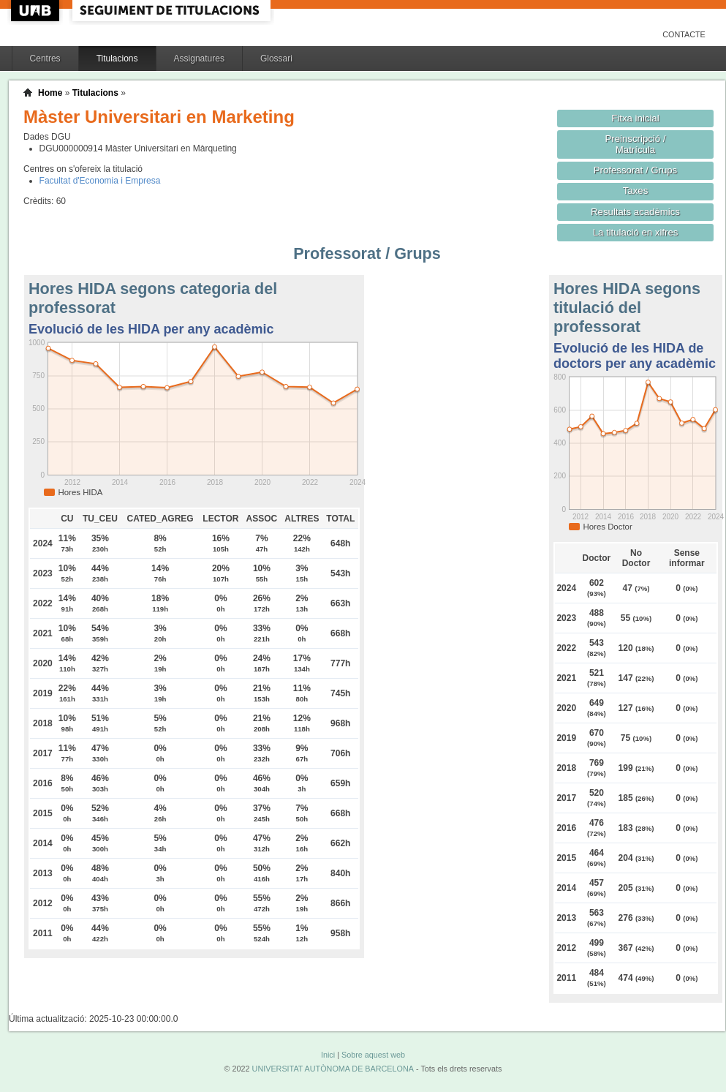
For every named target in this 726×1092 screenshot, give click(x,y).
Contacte (684, 34)
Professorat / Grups (635, 170)
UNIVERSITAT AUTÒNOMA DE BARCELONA (333, 1068)
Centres (45, 58)
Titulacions (117, 58)
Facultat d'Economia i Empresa (100, 181)
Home (50, 93)
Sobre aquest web (373, 1054)
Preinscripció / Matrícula (635, 144)
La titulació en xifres (635, 232)
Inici (328, 1054)
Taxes (636, 190)
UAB (36, 10)
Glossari (276, 58)
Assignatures (199, 58)
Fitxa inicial (635, 118)
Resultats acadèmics (635, 211)
